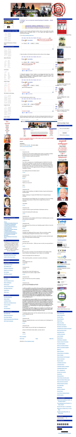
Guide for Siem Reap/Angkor (9, 256)
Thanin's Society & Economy (62, 341)
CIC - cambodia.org (61, 370)
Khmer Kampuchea (61, 315)
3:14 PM (23, 220)
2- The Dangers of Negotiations (10, 224)
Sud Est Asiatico (60, 394)
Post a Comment (23, 336)
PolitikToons (59, 387)
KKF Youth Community (8, 321)
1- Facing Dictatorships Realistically (11, 223)
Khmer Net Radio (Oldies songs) (63, 379)
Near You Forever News (61, 330)
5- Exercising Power (8, 228)
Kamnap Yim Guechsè (61, 372)
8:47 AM (23, 186)
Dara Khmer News (60, 332)
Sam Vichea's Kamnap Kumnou (63, 393)
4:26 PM (23, 246)
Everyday (6, 306)
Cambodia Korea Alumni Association (64, 328)
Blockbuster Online (62, 433)
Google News (6, 290)
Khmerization (6, 284)
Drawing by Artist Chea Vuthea (10, 255)
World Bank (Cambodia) (62, 339)
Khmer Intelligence (7, 282)
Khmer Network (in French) (62, 381)
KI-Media (30, 146)
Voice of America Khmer (8, 286)
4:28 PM (23, 264)
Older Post (51, 338)
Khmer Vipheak (60, 355)
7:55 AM (23, 157)
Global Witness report (8, 264)
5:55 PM (23, 274)
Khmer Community (61, 358)
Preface (5, 221)
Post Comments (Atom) (29, 341)
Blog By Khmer (60, 360)
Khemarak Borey (60, 375)
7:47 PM (23, 280)
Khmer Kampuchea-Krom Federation (11, 319)
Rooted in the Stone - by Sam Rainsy (64, 406)
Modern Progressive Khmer (62, 383)
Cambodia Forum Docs (61, 362)
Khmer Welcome (60, 351)
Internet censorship (25, 146)
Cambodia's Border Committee (63, 366)
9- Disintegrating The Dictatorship (10, 232)
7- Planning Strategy (8, 230)
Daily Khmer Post (60, 313)
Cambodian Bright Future (62, 368)
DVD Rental (68, 433)
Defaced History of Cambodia (63, 353)
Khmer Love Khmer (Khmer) (62, 345)
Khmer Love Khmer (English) (63, 347)
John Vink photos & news (9, 280)
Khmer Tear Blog (60, 322)
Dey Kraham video (7, 266)
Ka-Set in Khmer (7, 304)
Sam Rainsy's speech (8, 274)
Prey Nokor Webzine (8, 317)
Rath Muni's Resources (61, 324)
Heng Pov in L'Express (8, 270)
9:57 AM (23, 205)
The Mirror (6, 278)
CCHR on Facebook (61, 334)
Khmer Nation (6, 299)
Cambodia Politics (7, 300)
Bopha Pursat (59, 320)
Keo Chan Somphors (61, 343)
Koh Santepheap (7, 308)
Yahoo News (6, 292)
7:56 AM (23, 172)
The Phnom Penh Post (8, 288)
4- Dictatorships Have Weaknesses (10, 226)
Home (37, 338)
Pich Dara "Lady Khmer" (62, 326)
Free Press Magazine (8, 297)
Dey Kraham (6, 272)
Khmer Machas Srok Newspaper (63, 356)
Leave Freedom (60, 336)
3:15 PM (23, 228)
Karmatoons (59, 374)
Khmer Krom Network (8, 315)
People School (60, 337)
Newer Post (22, 338)
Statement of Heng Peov (8, 268)
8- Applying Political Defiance (10, 231)
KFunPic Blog (60, 317)
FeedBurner (67, 135)
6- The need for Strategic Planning (10, 229)
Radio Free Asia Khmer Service (10, 302)
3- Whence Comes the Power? (9, 225)
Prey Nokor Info (7, 313)
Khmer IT (59, 349)
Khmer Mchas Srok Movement (63, 377)
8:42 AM (23, 178)
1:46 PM (23, 213)
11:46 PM (23, 315)
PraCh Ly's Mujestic (61, 389)
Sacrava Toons (60, 391)
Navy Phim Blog (60, 385)
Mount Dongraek (60, 319)
